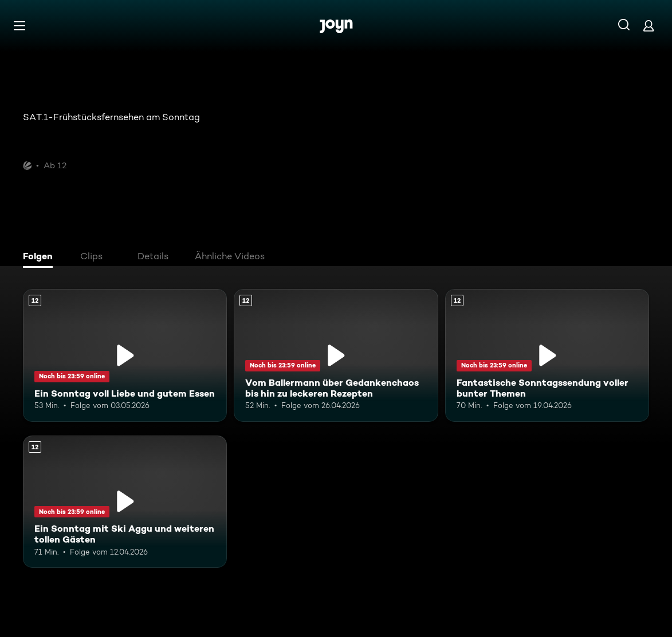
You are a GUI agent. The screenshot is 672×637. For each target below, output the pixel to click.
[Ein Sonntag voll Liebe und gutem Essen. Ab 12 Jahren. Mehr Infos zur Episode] (125, 355)
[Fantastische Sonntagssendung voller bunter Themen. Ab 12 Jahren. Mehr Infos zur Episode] (547, 355)
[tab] (41, 257)
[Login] (648, 25)
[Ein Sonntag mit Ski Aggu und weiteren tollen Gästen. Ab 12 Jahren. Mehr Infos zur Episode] (125, 502)
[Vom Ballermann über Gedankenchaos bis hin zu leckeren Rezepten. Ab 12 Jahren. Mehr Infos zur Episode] (336, 355)
